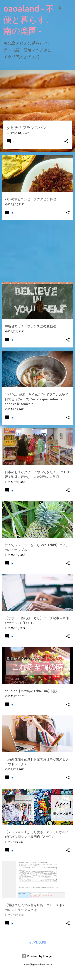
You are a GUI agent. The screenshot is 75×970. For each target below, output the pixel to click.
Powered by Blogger (38, 956)
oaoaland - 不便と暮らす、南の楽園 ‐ (28, 19)
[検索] (59, 8)
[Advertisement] (37, 251)
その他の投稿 (37, 942)
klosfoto (48, 964)
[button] (66, 141)
